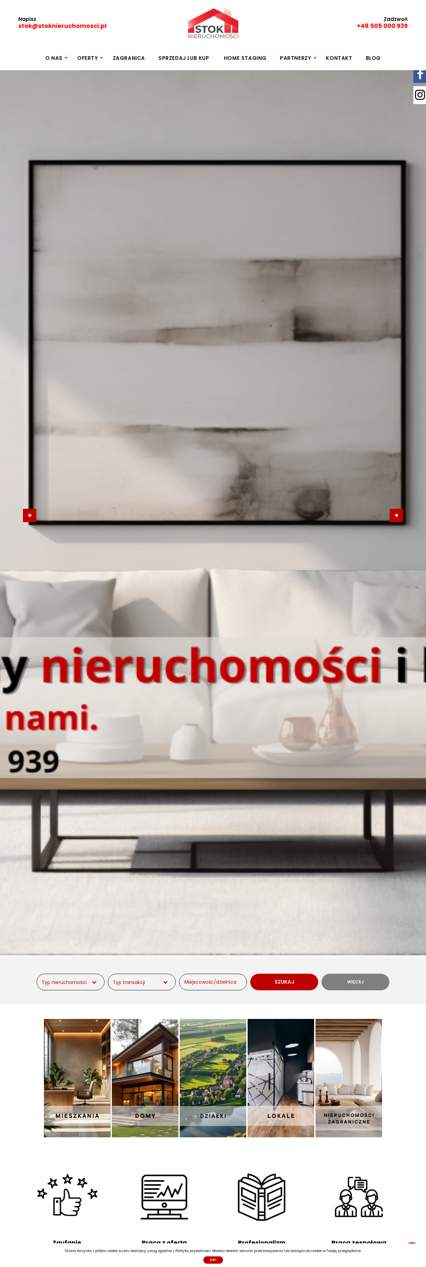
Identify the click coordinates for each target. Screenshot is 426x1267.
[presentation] (29, 515)
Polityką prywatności (193, 1250)
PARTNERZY (295, 58)
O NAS (54, 58)
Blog (373, 58)
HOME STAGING (245, 58)
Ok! (213, 1259)
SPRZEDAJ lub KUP (183, 58)
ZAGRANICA (129, 58)
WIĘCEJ (355, 982)
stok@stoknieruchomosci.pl (62, 26)
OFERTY (87, 58)
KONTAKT (339, 58)
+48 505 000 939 (382, 26)
